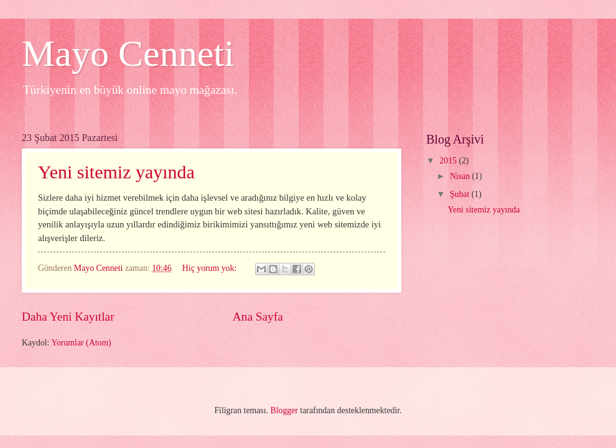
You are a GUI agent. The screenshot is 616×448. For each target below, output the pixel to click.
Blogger (283, 410)
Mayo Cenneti (128, 53)
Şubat (461, 194)
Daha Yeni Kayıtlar (68, 316)
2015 (449, 160)
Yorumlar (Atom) (81, 342)
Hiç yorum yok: (210, 268)
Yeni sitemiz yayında (116, 172)
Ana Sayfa (258, 316)
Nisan (461, 176)
